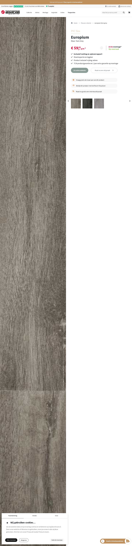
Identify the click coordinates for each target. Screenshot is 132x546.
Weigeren (24, 540)
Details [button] (34, 516)
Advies (37, 12)
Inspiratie (54, 12)
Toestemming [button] (12, 516)
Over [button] (56, 516)
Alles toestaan (11, 540)
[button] (66, 2)
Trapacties (71, 12)
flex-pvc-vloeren (86, 23)
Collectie (29, 12)
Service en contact (126, 6)
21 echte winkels (111, 6)
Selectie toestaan (56, 540)
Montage (45, 12)
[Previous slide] (68, 101)
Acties (62, 12)
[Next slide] (129, 101)
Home (74, 23)
